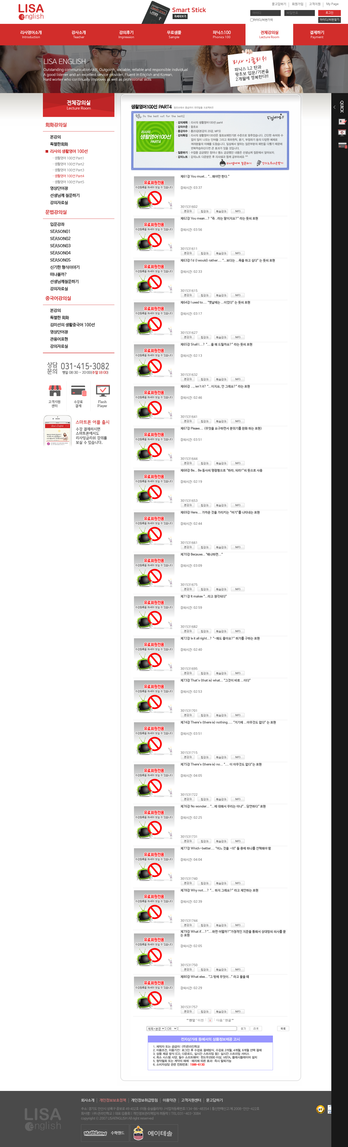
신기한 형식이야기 (65, 267)
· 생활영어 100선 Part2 (68, 164)
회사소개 (87, 1100)
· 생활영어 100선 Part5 (68, 182)
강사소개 (78, 35)
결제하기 (317, 35)
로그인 (329, 13)
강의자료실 (59, 203)
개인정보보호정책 (112, 1100)
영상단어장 (59, 188)
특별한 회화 (59, 318)
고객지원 (315, 4)
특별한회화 (59, 144)
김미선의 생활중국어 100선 (72, 325)
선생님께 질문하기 (65, 196)
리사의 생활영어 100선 (69, 151)
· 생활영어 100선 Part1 (68, 158)
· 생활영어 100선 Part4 (68, 176)
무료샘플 (174, 35)
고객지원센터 (191, 1100)
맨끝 (229, 1020)
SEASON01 (60, 232)
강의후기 (126, 35)
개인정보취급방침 (144, 1100)
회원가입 (297, 4)
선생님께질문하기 (64, 282)
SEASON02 (60, 239)
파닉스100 (222, 35)
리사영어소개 (31, 35)
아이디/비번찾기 (329, 19)
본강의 (55, 137)
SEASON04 (60, 253)
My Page (332, 4)
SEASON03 (60, 246)
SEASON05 (60, 260)
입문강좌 (57, 224)
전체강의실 (269, 35)
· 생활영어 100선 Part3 (68, 170)
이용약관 (169, 1100)
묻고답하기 (279, 4)
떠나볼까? (58, 274)
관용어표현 (59, 339)
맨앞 (191, 1020)
